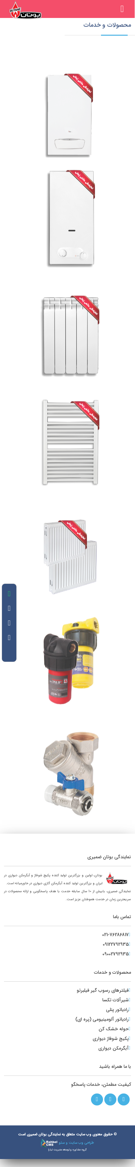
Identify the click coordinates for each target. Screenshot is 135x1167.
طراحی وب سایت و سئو (67, 1143)
